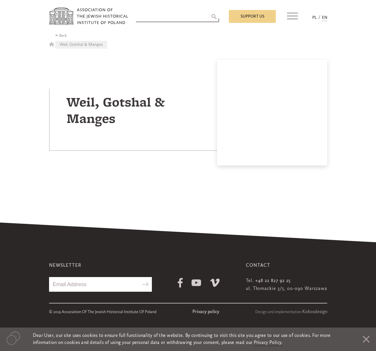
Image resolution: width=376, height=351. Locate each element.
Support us (252, 16)
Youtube (196, 282)
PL (314, 18)
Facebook (180, 282)
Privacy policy (205, 312)
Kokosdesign (314, 312)
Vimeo (215, 282)
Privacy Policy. (268, 342)
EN (324, 18)
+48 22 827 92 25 (273, 281)
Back (63, 36)
